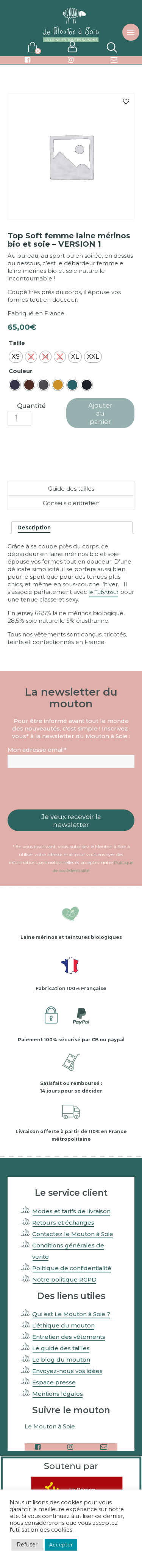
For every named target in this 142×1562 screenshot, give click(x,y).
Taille (17, 342)
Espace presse (54, 1382)
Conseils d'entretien (71, 503)
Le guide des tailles (61, 1348)
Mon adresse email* (37, 749)
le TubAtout (104, 592)
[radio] (15, 356)
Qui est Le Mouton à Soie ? (71, 1314)
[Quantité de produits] (19, 418)
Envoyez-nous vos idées (67, 1371)
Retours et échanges (63, 1222)
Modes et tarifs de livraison (71, 1211)
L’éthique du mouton (63, 1325)
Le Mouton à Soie (50, 1426)
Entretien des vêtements (68, 1336)
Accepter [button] (61, 1545)
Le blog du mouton (61, 1359)
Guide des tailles (71, 488)
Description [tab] (34, 527)
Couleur (21, 371)
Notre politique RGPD (64, 1279)
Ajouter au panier (100, 413)
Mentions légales (57, 1393)
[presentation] (71, 789)
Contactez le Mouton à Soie (72, 1234)
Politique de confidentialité (71, 1268)
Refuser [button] (27, 1544)
